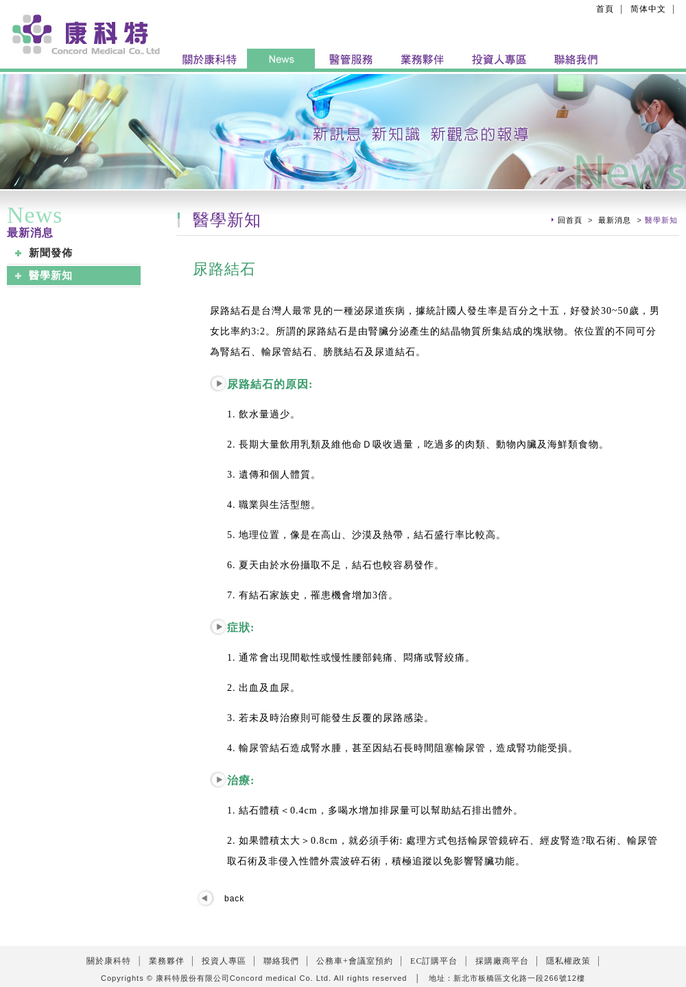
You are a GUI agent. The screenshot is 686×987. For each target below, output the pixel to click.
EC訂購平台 (434, 961)
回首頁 (570, 220)
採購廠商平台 (502, 961)
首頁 (605, 9)
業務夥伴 (167, 961)
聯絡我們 (281, 961)
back (234, 898)
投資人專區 (224, 961)
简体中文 (648, 9)
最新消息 (614, 220)
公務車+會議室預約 (354, 961)
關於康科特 (108, 961)
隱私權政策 (568, 961)
